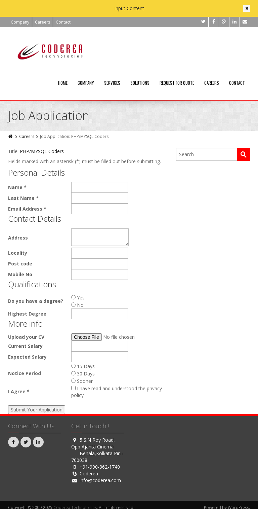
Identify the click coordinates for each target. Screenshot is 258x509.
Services (112, 82)
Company (20, 22)
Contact (63, 22)
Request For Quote (177, 82)
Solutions (139, 82)
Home (63, 82)
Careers (42, 22)
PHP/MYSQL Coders (42, 151)
